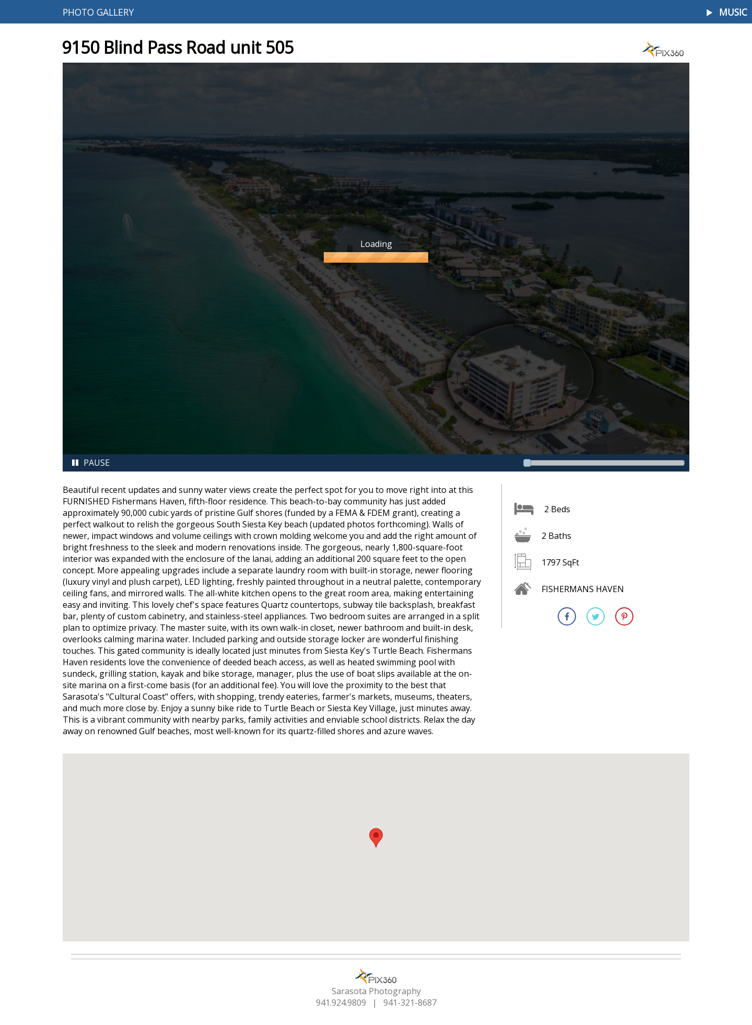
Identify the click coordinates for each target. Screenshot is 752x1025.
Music (733, 12)
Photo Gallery (98, 12)
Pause (90, 462)
